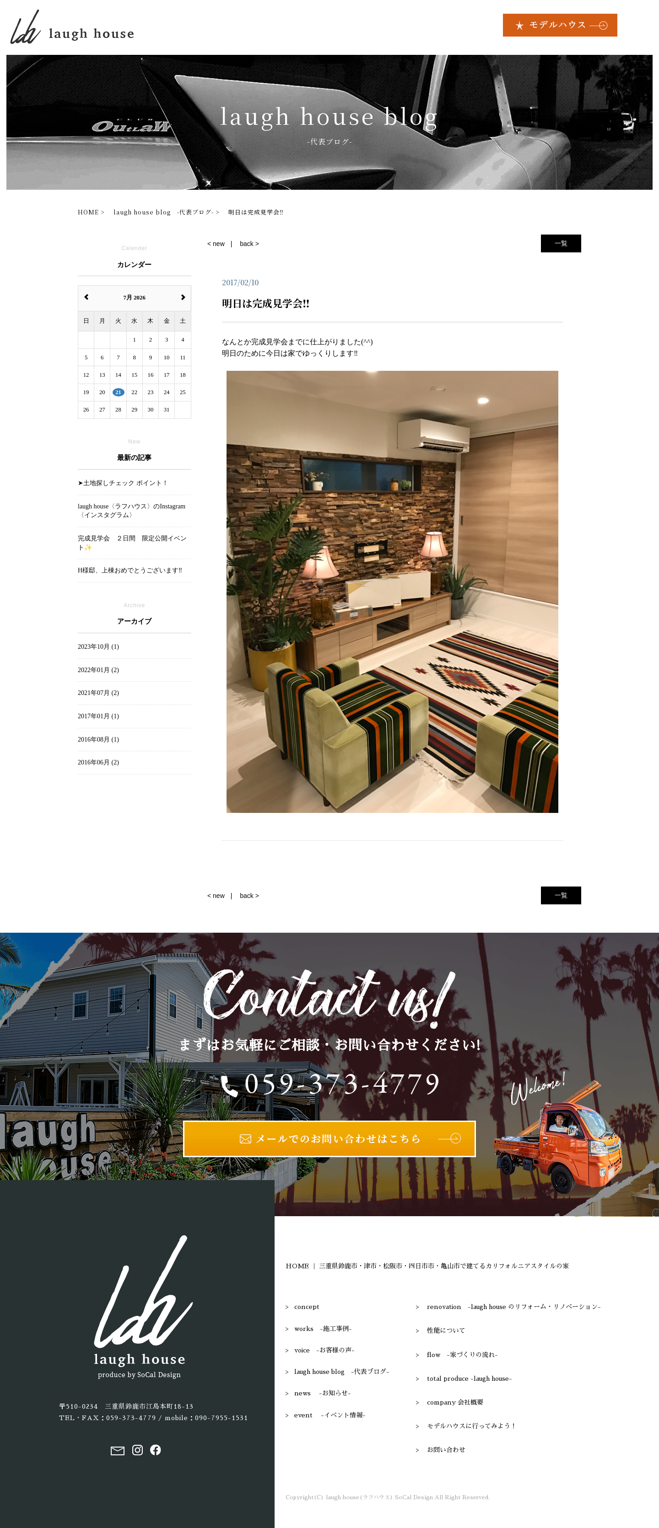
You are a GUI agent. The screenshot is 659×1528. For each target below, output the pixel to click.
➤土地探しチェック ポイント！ (123, 483)
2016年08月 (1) (98, 739)
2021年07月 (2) (98, 692)
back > (249, 243)
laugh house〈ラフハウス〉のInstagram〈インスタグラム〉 (131, 511)
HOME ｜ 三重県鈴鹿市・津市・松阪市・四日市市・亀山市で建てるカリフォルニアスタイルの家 (427, 1266)
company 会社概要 (455, 1402)
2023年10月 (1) (98, 646)
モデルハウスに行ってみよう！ (472, 1426)
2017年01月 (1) (98, 716)
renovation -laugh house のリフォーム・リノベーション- (514, 1307)
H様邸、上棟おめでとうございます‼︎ (130, 570)
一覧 (561, 243)
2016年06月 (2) (98, 762)
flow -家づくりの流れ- (462, 1355)
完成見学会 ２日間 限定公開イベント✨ (132, 543)
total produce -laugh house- (469, 1378)
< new (216, 243)
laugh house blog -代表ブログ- (341, 1371)
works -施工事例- (323, 1328)
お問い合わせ (446, 1450)
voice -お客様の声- (324, 1350)
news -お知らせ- (322, 1393)
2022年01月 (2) (98, 670)
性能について (446, 1330)
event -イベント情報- (330, 1415)
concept (306, 1307)
